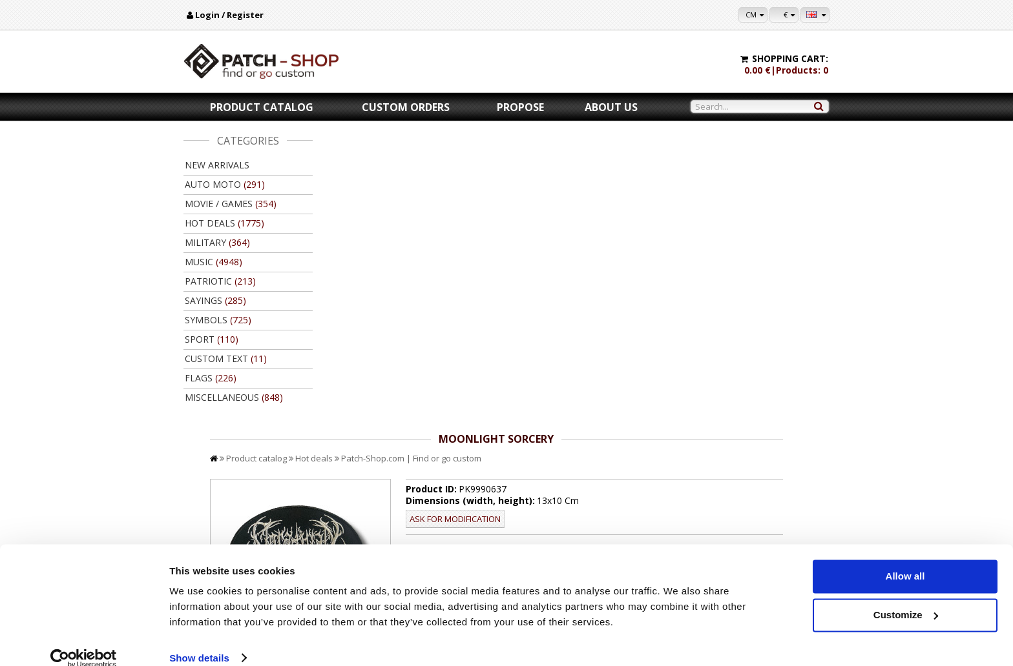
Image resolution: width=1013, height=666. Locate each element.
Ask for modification (555, 221)
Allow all (905, 559)
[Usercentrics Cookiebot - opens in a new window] (83, 641)
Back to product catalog (771, 476)
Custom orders (406, 107)
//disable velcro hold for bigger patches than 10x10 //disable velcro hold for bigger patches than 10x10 (631, 297)
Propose (520, 107)
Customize (905, 597)
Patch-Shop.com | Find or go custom (540, 160)
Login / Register (229, 15)
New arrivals (217, 165)
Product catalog (261, 107)
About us (611, 107)
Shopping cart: (790, 58)
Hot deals (443, 160)
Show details (199, 640)
